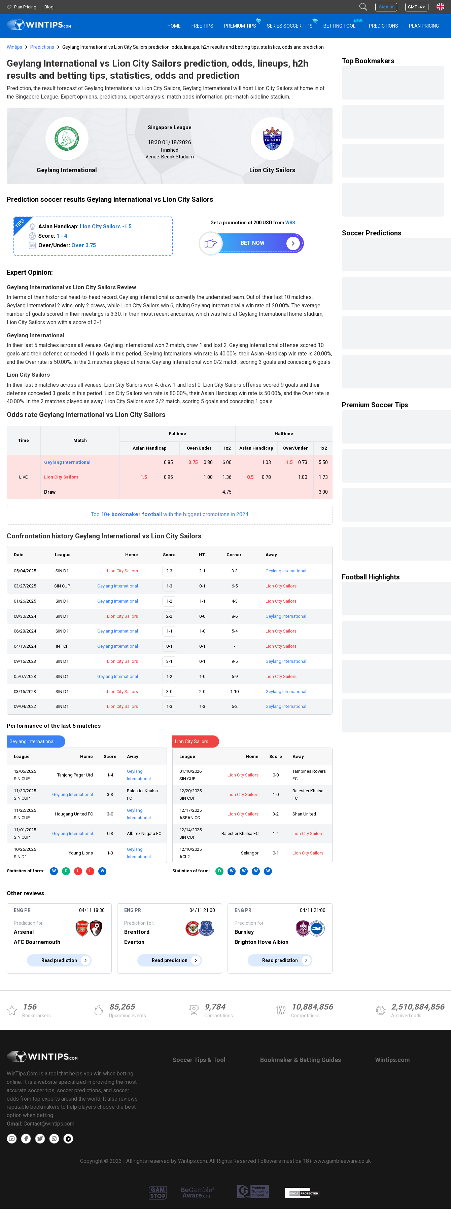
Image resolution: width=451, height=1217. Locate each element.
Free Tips (202, 26)
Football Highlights (371, 577)
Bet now (253, 243)
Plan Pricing (424, 26)
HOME (174, 26)
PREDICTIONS (383, 26)
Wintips (14, 47)
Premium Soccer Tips (375, 405)
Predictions (42, 47)
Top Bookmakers (368, 61)
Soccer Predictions (372, 233)
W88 (290, 222)
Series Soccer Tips (290, 26)
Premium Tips (240, 26)
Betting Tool (342, 23)
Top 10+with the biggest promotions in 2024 (169, 514)
